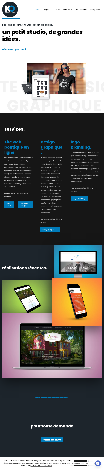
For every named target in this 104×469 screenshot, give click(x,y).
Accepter (80, 463)
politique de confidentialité (41, 466)
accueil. (36, 9)
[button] (52, 398)
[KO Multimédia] (10, 9)
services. (66, 9)
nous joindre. (95, 9)
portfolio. (56, 9)
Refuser (94, 463)
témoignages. (81, 9)
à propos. (46, 9)
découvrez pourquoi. (14, 49)
